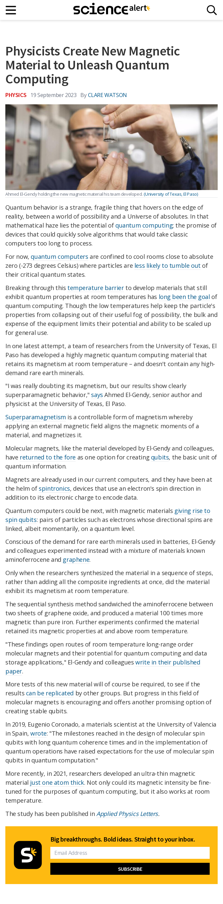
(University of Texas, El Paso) (171, 194)
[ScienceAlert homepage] (111, 10)
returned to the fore (48, 457)
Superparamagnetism (35, 417)
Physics (15, 95)
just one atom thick (57, 782)
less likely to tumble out (167, 265)
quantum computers (59, 256)
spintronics (54, 488)
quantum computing (144, 225)
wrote (38, 733)
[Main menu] (11, 10)
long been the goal (184, 297)
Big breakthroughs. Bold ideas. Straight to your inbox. (122, 839)
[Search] (212, 10)
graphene (76, 559)
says (97, 395)
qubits (160, 457)
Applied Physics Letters (127, 814)
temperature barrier (95, 288)
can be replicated (50, 693)
